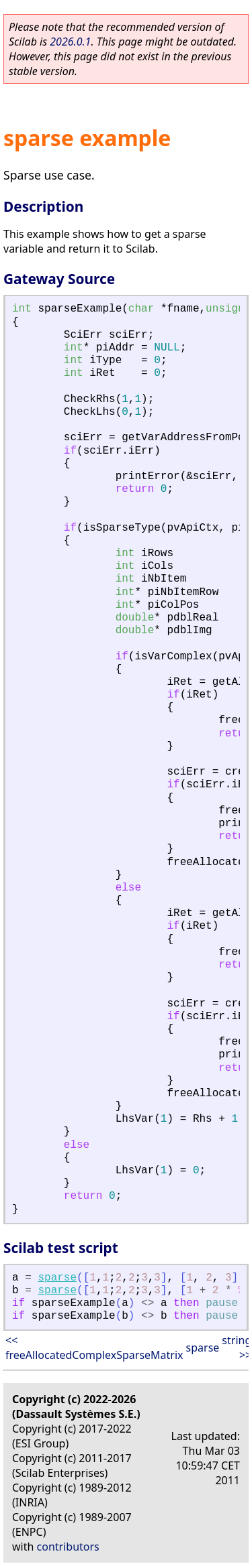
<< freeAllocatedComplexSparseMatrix (94, 1347)
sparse (57, 1278)
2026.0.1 (70, 41)
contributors (68, 1546)
